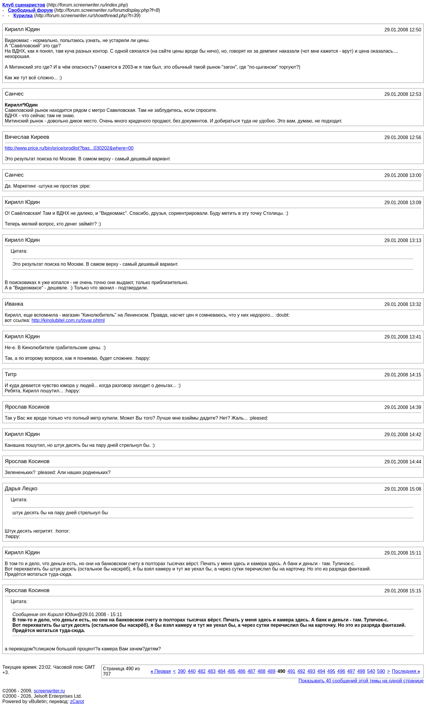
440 (192, 671)
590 (381, 671)
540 (371, 671)
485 (231, 671)
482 (202, 671)
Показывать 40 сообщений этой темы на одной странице (361, 680)
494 (321, 671)
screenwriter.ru (49, 690)
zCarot (77, 701)
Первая (161, 671)
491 (291, 671)
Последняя (406, 671)
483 (212, 671)
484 (222, 671)
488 (261, 671)
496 (341, 671)
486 (242, 671)
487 (252, 671)
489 (271, 671)
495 (331, 671)
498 (361, 671)
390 (182, 671)
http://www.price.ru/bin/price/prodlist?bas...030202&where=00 (69, 148)
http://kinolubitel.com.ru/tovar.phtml (68, 320)
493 (311, 671)
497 (351, 671)
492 (301, 671)
